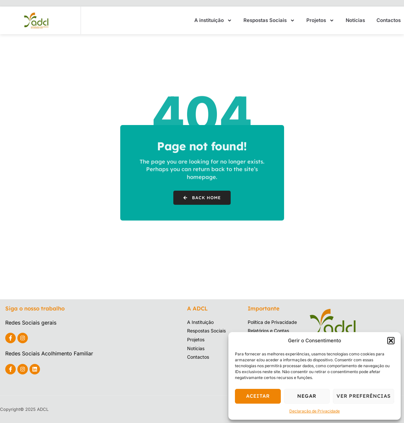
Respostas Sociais (269, 20)
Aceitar (258, 396)
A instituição (213, 20)
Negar (306, 396)
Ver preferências (364, 396)
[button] (391, 340)
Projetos (320, 20)
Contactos (388, 20)
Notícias (355, 20)
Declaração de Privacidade (314, 411)
